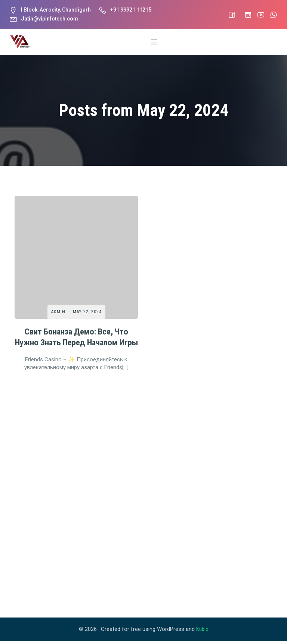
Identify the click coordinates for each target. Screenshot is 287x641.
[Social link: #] (228, 14)
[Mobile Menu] (154, 41)
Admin (58, 311)
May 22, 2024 (87, 311)
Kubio (202, 629)
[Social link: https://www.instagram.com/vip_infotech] (244, 14)
